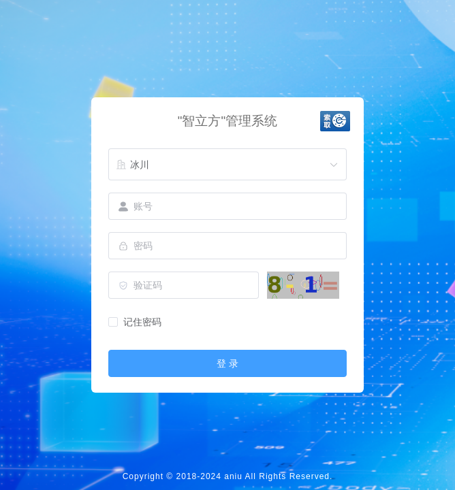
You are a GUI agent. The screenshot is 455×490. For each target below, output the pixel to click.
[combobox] (227, 165)
